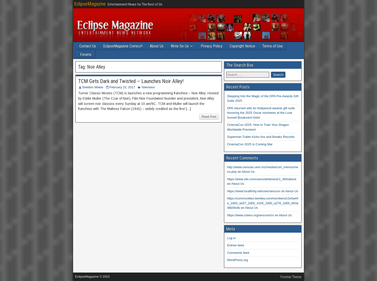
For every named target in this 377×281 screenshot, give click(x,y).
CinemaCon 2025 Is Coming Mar (250, 144)
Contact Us (87, 46)
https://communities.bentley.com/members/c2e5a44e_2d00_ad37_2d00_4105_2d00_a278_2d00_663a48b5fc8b (262, 203)
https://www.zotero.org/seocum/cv (250, 215)
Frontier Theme (291, 277)
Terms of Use (272, 46)
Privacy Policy (211, 46)
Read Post (209, 116)
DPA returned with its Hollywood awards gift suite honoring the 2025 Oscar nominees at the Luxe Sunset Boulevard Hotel (261, 112)
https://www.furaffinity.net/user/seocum (253, 191)
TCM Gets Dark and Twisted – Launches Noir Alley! (131, 81)
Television (148, 87)
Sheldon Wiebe (92, 87)
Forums (85, 54)
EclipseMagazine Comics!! (123, 46)
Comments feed (238, 253)
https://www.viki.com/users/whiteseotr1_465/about (261, 179)
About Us (156, 46)
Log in (231, 238)
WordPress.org (237, 260)
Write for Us (180, 46)
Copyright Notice (242, 46)
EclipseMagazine (90, 4)
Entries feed (235, 245)
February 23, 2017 (122, 87)
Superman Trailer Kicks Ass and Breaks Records (261, 137)
